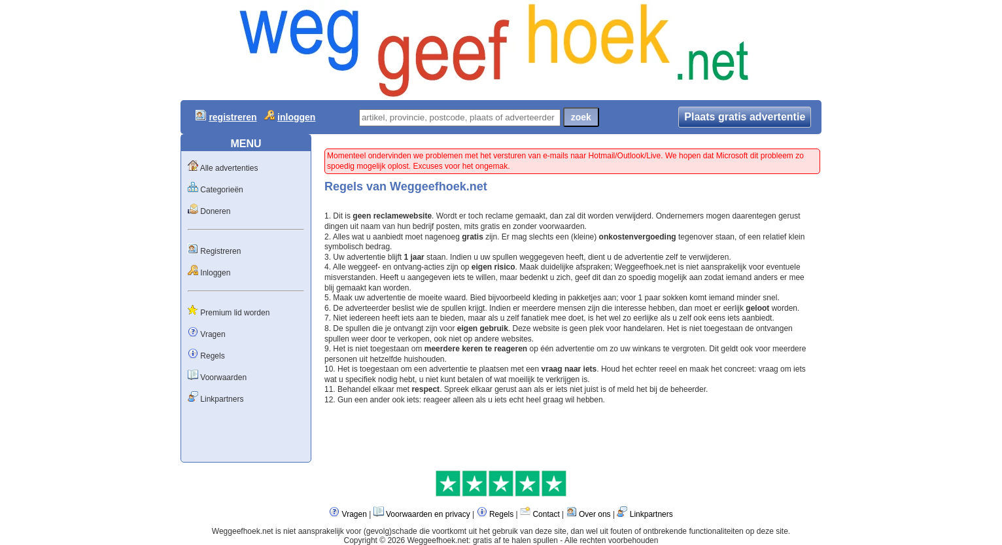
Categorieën (221, 189)
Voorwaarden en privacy (428, 514)
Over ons (595, 514)
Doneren (215, 211)
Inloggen (215, 272)
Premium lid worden (234, 312)
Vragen (212, 334)
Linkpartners (221, 399)
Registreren (220, 251)
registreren (232, 117)
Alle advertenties (229, 168)
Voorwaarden (223, 377)
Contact (545, 514)
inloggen (296, 117)
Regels (212, 355)
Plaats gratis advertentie (744, 116)
